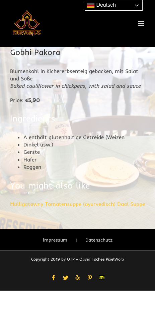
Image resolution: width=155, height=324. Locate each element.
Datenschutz (98, 240)
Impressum (55, 240)
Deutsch (101, 5)
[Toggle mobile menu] (141, 23)
